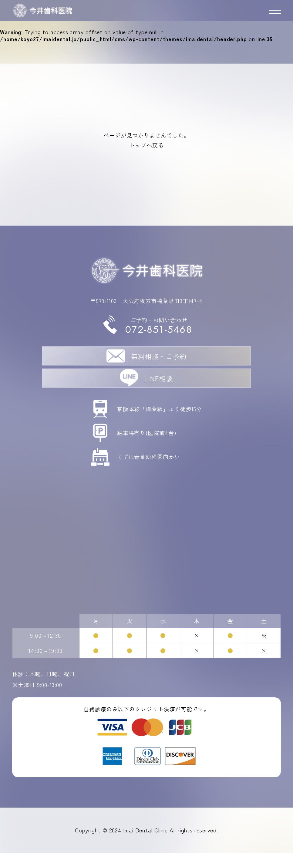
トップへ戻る (146, 145)
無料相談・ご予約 (159, 356)
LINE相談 (158, 378)
